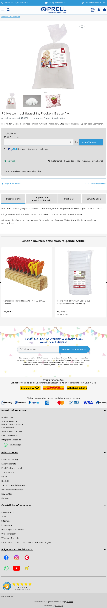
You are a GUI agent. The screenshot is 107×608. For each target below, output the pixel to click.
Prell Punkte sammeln (12, 468)
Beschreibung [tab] (13, 199)
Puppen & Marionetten (54, 118)
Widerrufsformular (10, 538)
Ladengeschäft (8, 464)
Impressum (7, 525)
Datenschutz (7, 512)
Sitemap (5, 521)
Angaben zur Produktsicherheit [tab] (41, 199)
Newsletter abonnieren (74, 349)
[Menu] (2, 10)
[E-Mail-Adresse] (38, 349)
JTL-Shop (59, 606)
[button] (99, 10)
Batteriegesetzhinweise (12, 529)
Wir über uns (7, 472)
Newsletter (6, 494)
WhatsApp (15, 444)
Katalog (5, 498)
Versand (70, 602)
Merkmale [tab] (69, 199)
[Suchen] (8, 10)
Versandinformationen (12, 489)
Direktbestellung (9, 459)
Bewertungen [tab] (94, 199)
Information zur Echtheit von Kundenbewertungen (26, 542)
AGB (3, 516)
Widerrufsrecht (8, 534)
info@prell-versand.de (12, 439)
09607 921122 (15, 431)
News (4, 476)
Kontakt (5, 481)
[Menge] (38, 142)
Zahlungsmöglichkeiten (13, 485)
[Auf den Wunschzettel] (82, 28)
